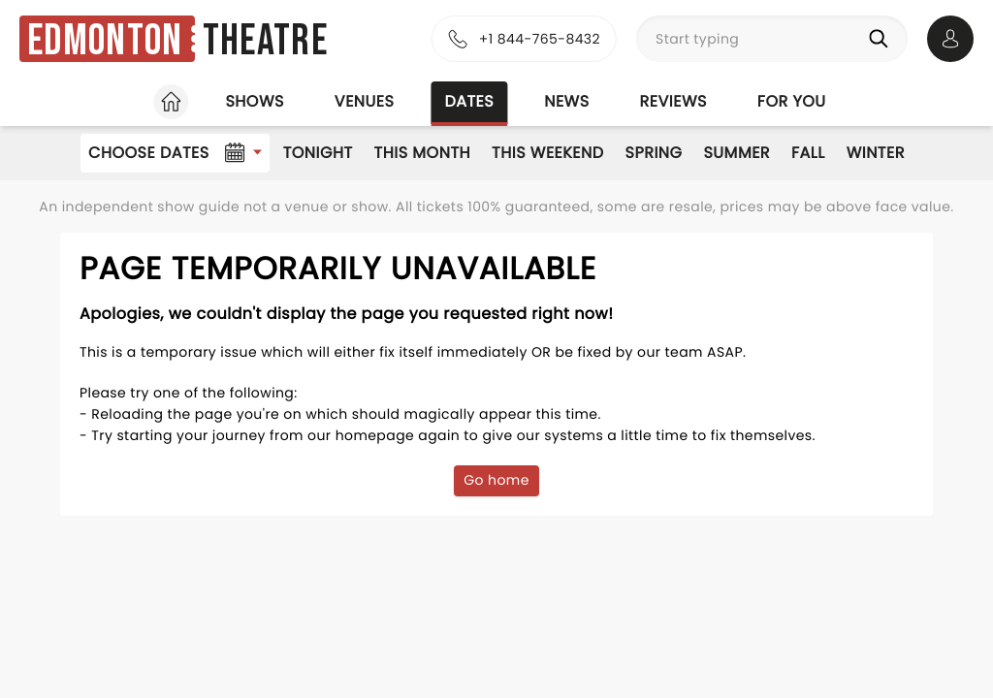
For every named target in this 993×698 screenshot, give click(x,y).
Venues (365, 101)
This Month (422, 153)
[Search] (882, 38)
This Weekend (547, 153)
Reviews (673, 101)
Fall (808, 153)
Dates (469, 101)
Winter (876, 153)
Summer (736, 153)
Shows (254, 101)
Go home (496, 480)
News (566, 101)
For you (791, 101)
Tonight (318, 153)
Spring (654, 153)
